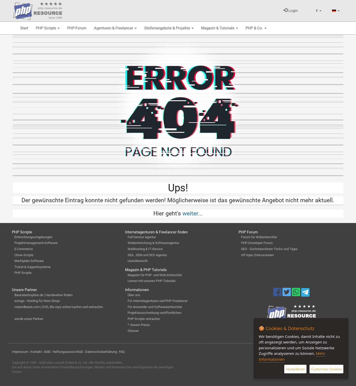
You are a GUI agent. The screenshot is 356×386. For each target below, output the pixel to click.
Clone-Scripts (24, 255)
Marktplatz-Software (29, 261)
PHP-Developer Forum (257, 243)
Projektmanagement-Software (36, 243)
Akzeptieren (295, 369)
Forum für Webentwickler (259, 237)
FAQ (122, 352)
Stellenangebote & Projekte (169, 28)
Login (290, 10)
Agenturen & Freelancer (115, 28)
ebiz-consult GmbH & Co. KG (67, 362)
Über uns (134, 295)
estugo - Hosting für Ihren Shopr (37, 301)
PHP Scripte (48, 28)
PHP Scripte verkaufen (144, 319)
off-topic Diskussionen (257, 255)
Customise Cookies (326, 369)
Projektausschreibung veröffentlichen (154, 313)
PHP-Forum (76, 28)
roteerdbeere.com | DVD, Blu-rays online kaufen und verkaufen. (59, 307)
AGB (47, 352)
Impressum (20, 352)
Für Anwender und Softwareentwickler (155, 307)
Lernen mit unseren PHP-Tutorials (152, 281)
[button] (318, 11)
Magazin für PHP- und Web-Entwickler (155, 275)
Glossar (133, 331)
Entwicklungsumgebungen (33, 237)
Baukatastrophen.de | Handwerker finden (43, 295)
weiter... (192, 213)
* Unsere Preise (139, 325)
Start (24, 28)
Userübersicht (138, 261)
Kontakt (36, 352)
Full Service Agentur (142, 237)
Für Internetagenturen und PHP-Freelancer (158, 301)
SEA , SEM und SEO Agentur (147, 255)
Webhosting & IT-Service (145, 249)
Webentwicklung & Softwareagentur (153, 243)
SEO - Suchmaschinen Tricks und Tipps (269, 249)
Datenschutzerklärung (101, 352)
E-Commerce (23, 249)
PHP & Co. (256, 28)
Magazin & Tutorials (219, 28)
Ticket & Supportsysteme (32, 267)
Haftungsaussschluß (68, 352)
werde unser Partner (28, 319)
